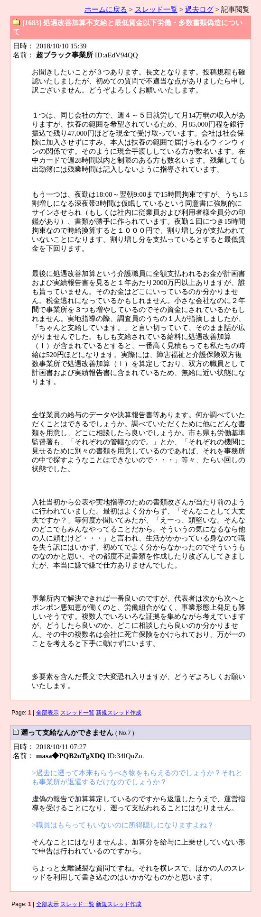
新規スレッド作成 (118, 712)
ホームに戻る (105, 9)
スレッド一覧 (156, 9)
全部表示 (47, 712)
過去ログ (199, 9)
